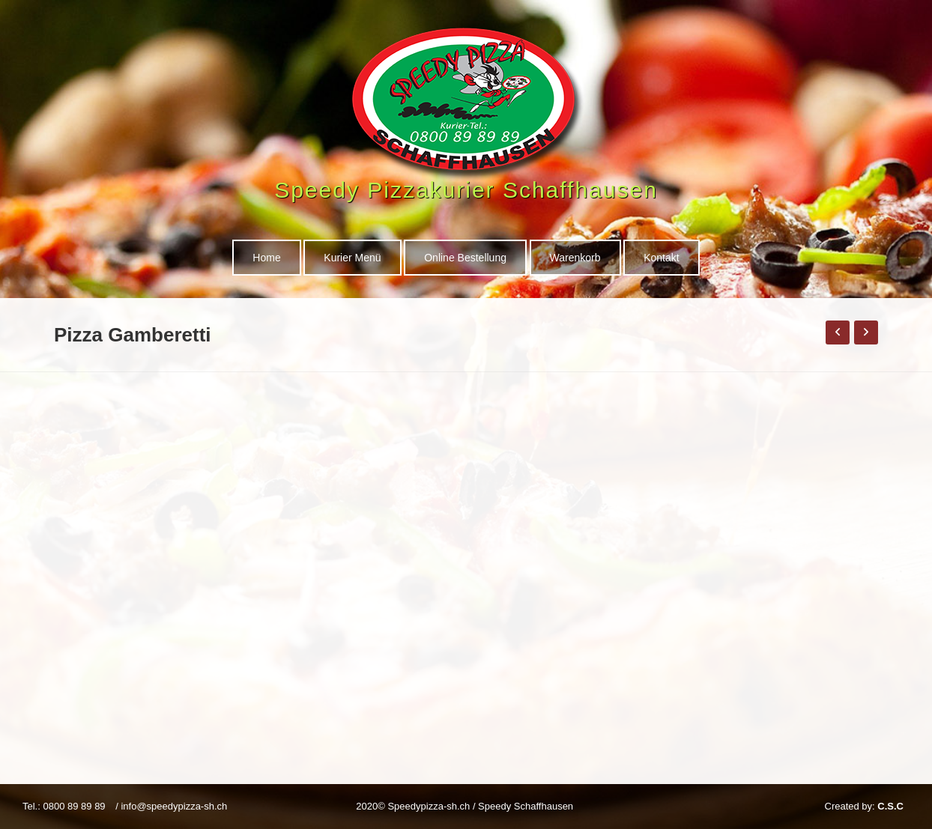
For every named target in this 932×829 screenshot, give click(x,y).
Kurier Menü (352, 258)
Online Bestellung (465, 258)
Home (266, 258)
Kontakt (661, 258)
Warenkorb (575, 258)
